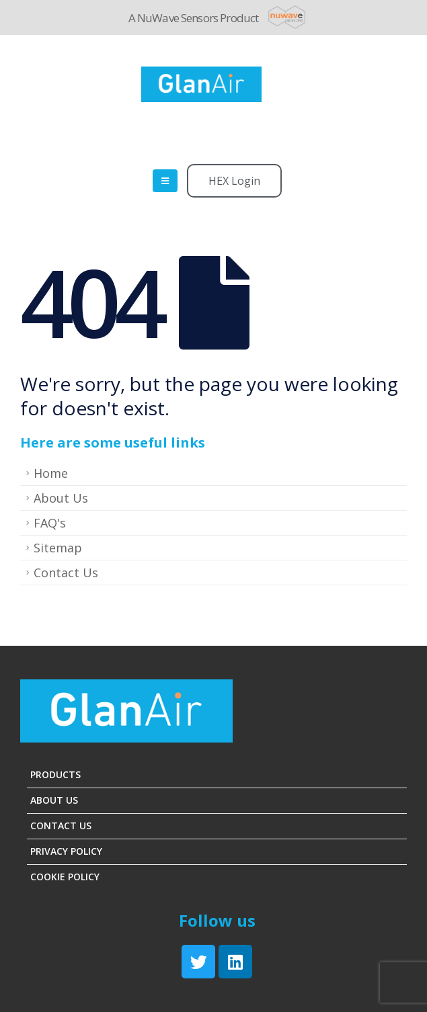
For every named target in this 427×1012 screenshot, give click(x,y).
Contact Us (66, 572)
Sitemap (58, 548)
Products (55, 774)
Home (51, 473)
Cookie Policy (65, 876)
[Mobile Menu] (165, 180)
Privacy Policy (66, 851)
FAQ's (50, 523)
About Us (61, 498)
